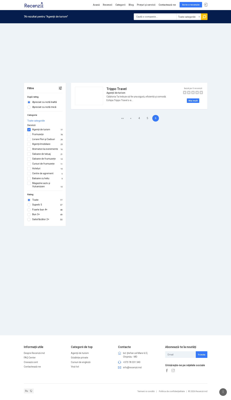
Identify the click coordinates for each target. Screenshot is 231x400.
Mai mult (193, 100)
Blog (131, 4)
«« (122, 118)
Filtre (30, 88)
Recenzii (107, 4)
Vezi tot (75, 366)
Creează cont (31, 362)
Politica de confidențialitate (172, 391)
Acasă (96, 4)
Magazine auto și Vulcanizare (45, 185)
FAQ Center (30, 357)
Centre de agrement (45, 173)
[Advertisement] (115, 48)
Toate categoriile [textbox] (187, 17)
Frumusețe (45, 134)
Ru (26, 391)
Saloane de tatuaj (45, 154)
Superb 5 (45, 204)
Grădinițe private (79, 357)
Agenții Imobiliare (45, 144)
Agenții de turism (45, 129)
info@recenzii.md (132, 367)
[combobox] (189, 16)
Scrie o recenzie (191, 4)
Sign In (205, 5)
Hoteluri (45, 168)
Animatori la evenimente (45, 149)
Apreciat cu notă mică (42, 107)
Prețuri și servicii (146, 4)
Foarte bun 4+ (45, 209)
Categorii (120, 4)
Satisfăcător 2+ (45, 219)
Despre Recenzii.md (34, 353)
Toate (45, 200)
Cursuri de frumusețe (45, 163)
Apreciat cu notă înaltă (43, 102)
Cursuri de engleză (80, 362)
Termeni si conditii (146, 391)
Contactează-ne (167, 4)
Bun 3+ (45, 214)
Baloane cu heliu (45, 178)
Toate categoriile (36, 120)
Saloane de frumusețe (45, 159)
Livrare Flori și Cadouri (45, 139)
